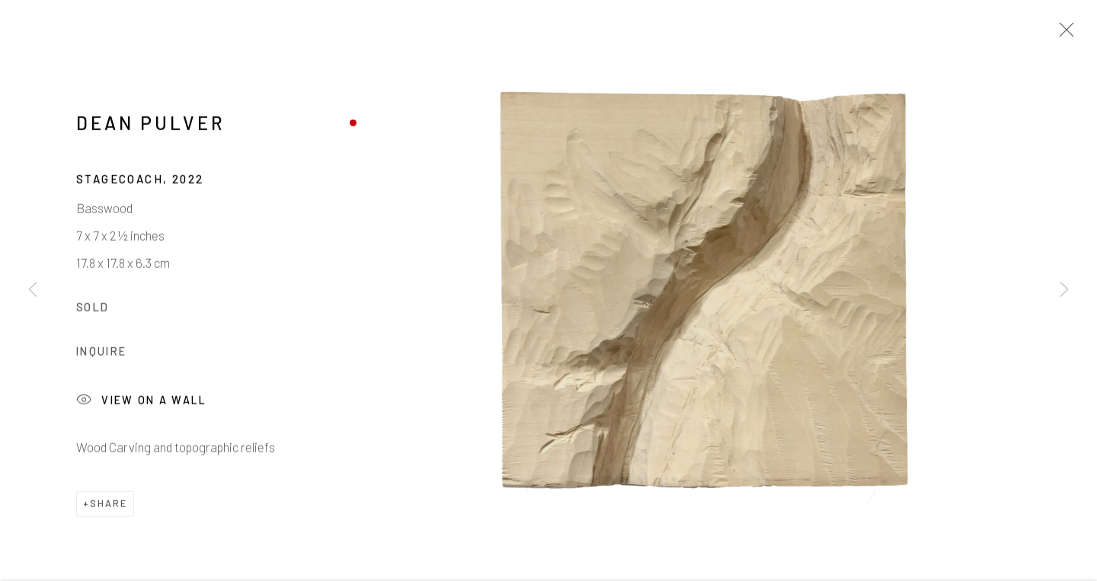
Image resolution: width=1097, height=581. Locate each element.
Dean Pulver (150, 127)
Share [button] (108, 507)
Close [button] (1062, 34)
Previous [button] (33, 290)
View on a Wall (141, 404)
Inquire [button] (101, 355)
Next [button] (1064, 290)
